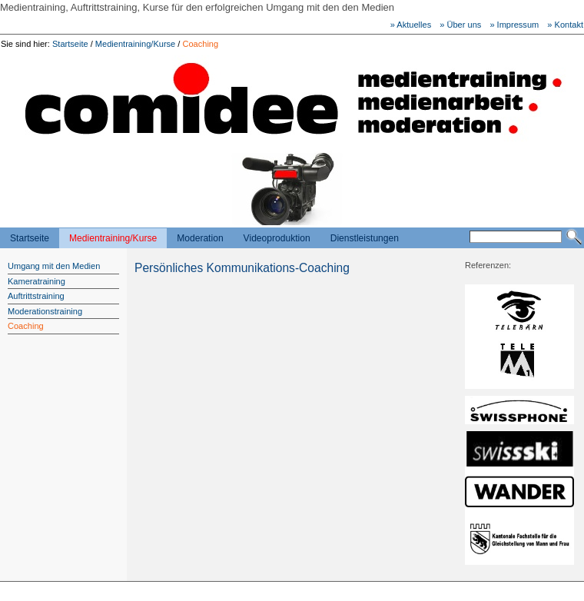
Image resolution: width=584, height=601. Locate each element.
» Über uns (460, 24)
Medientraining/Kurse (135, 43)
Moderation (200, 238)
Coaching (200, 43)
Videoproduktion (277, 238)
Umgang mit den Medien (54, 266)
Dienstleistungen (364, 238)
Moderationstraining (45, 311)
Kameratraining (36, 281)
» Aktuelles (410, 24)
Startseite (70, 43)
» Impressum (514, 24)
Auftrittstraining (36, 295)
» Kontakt (565, 24)
